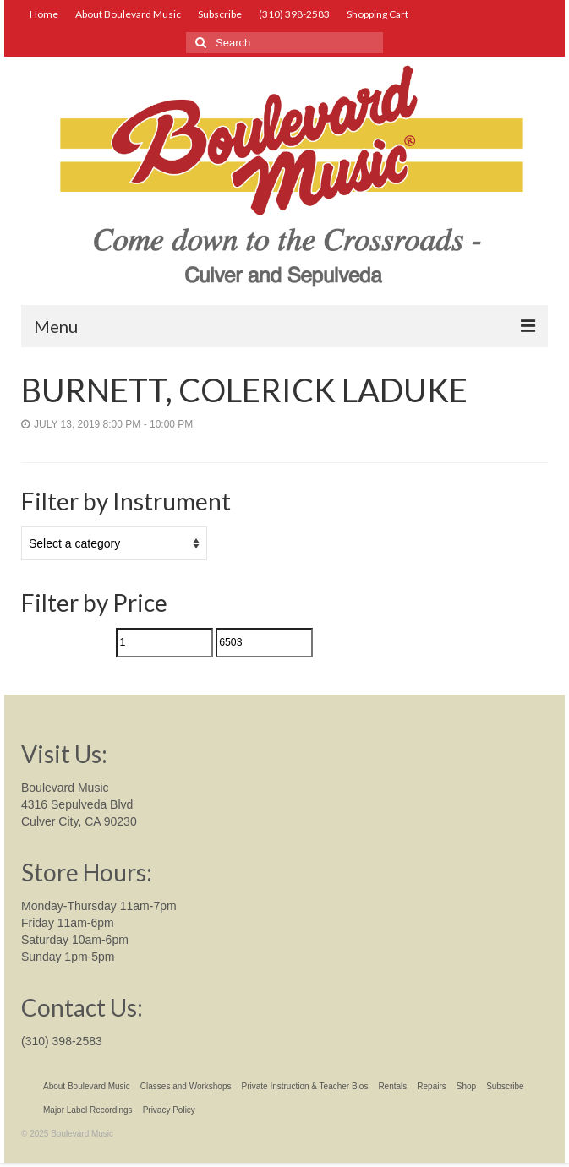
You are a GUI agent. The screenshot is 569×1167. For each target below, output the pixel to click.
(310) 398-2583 (61, 1041)
